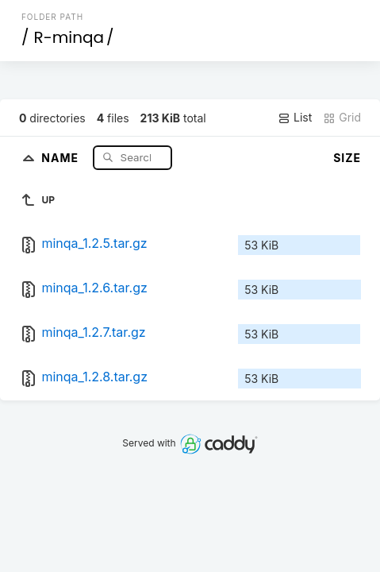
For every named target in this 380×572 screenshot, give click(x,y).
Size (347, 157)
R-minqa (68, 37)
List (295, 117)
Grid (342, 117)
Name (61, 157)
